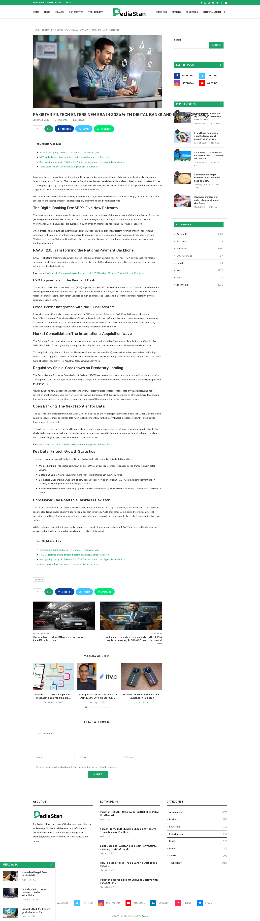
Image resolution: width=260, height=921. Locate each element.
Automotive (76, 12)
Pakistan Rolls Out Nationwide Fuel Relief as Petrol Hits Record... (129, 814)
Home (36, 12)
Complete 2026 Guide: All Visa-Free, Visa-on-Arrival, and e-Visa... (208, 155)
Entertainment (212, 12)
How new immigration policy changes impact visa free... (206, 200)
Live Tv (68, 2)
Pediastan (38, 2)
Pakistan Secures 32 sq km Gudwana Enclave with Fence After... (129, 881)
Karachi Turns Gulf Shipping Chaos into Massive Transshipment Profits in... (128, 830)
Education (192, 12)
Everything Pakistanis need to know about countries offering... (206, 136)
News (47, 12)
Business (161, 12)
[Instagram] (209, 2)
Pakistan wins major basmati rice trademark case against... (207, 177)
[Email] (226, 2)
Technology (95, 12)
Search (178, 39)
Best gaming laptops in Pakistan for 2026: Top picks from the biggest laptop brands (82, 161)
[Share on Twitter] (84, 128)
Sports (176, 12)
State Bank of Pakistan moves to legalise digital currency (68, 166)
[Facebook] (201, 2)
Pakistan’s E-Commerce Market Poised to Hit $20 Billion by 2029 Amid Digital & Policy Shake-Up (94, 273)
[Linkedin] (217, 2)
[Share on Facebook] (64, 128)
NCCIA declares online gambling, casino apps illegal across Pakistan (74, 157)
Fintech (39, 579)
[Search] (225, 12)
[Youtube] (213, 2)
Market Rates (54, 2)
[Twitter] (205, 2)
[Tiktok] (222, 2)
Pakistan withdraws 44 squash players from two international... (207, 116)
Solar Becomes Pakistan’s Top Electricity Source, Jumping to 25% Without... (128, 847)
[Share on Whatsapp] (104, 128)
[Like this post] (50, 128)
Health (59, 12)
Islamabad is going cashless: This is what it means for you (69, 152)
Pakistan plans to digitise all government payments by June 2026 (78, 444)
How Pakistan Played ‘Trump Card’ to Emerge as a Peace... (129, 864)
